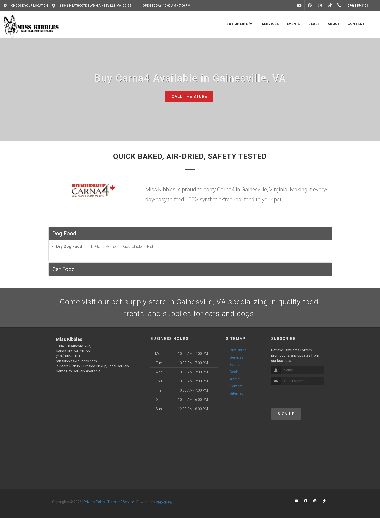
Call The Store (189, 96)
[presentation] (297, 394)
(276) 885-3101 (68, 356)
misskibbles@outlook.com (76, 361)
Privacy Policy (94, 502)
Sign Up (286, 414)
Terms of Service (120, 502)
